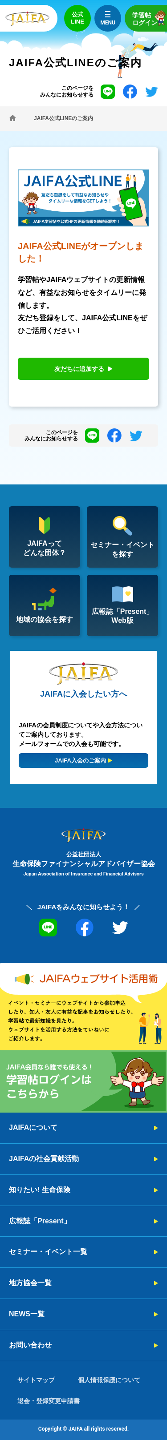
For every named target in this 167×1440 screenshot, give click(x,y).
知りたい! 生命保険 (39, 1190)
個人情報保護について (109, 1380)
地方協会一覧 (30, 1283)
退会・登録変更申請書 (48, 1400)
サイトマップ (36, 1380)
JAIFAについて (33, 1127)
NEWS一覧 (27, 1314)
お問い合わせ (30, 1345)
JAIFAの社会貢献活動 (44, 1158)
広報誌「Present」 (40, 1221)
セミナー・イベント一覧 (48, 1251)
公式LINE (77, 18)
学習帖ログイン (149, 18)
